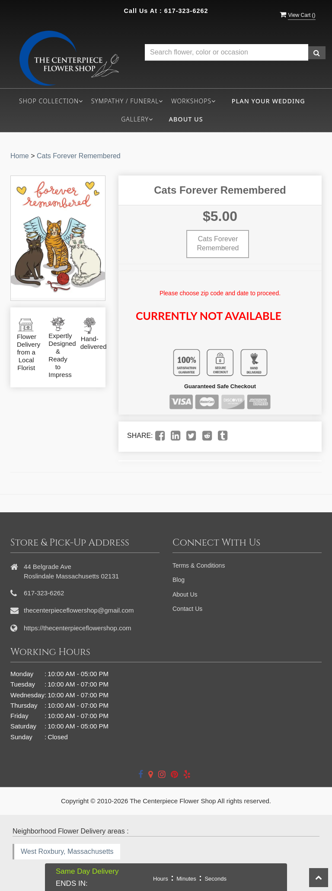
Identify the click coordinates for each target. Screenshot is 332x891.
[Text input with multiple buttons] (226, 52)
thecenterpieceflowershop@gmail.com (79, 610)
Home (19, 156)
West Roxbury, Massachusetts (67, 851)
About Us (186, 119)
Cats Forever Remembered (79, 156)
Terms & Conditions (198, 565)
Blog (178, 579)
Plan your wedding (268, 101)
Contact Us (187, 608)
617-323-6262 (186, 10)
